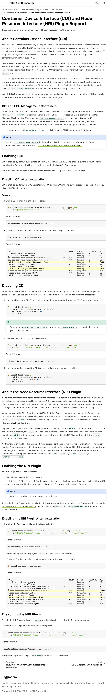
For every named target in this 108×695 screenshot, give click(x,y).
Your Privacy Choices (28, 683)
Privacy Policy (9, 683)
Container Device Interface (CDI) (21, 44)
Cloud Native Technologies (31, 10)
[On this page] (103, 3)
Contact (16, 686)
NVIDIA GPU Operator (53, 10)
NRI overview (62, 407)
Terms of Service (49, 683)
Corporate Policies (84, 683)
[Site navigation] (4, 3)
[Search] (97, 3)
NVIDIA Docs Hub (10, 10)
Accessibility (66, 683)
